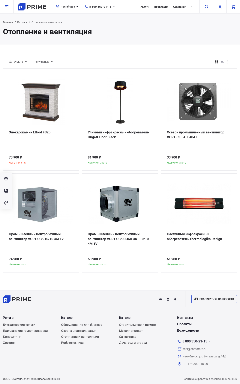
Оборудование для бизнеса (81, 325)
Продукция (161, 6)
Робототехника (72, 343)
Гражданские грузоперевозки (25, 331)
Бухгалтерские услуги (19, 325)
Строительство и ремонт (137, 325)
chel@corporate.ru (194, 349)
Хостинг (9, 343)
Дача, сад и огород (133, 343)
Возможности (188, 330)
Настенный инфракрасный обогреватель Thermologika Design (194, 236)
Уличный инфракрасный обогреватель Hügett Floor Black (118, 134)
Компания (179, 6)
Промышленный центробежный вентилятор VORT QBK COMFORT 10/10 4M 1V (118, 239)
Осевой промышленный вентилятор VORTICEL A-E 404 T (195, 134)
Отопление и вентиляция (80, 337)
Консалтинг (12, 337)
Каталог (22, 22)
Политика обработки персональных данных (209, 378)
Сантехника (127, 337)
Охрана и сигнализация (78, 331)
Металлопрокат (131, 331)
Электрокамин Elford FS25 (29, 132)
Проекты (184, 324)
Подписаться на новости (214, 299)
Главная (8, 22)
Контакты (185, 318)
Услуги (144, 6)
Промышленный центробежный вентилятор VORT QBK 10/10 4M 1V (36, 236)
